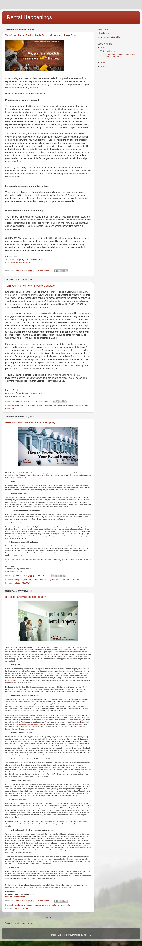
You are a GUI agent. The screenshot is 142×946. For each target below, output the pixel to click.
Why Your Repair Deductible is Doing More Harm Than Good (41, 35)
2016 (103, 63)
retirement (9, 408)
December (108, 51)
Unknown (105, 33)
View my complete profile (109, 37)
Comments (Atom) (25, 923)
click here (11, 680)
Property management (46, 405)
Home (48, 917)
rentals (85, 405)
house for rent (18, 405)
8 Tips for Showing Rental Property (25, 596)
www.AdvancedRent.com (17, 263)
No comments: (43, 271)
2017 (103, 47)
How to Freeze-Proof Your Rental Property (30, 422)
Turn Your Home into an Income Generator (30, 285)
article (57, 689)
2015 (103, 66)
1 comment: (42, 575)
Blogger (86, 935)
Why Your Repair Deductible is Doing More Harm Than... (119, 55)
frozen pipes (17, 580)
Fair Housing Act (77, 724)
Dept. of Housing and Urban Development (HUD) (30, 724)
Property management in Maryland (39, 580)
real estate (62, 405)
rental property (74, 405)
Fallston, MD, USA (22, 583)
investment (30, 405)
